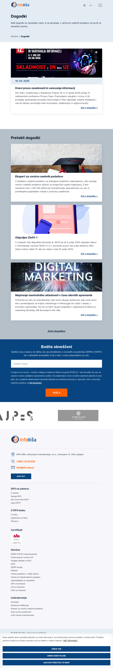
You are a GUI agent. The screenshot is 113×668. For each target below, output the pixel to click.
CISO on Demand (18, 590)
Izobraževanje (19, 597)
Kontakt (21, 476)
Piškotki (14, 570)
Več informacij (70, 640)
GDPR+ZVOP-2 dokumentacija (24, 554)
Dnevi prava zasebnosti (21, 612)
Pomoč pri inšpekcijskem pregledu (25, 577)
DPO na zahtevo (20, 488)
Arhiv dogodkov (56, 331)
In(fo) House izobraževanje (22, 615)
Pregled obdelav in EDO (21, 560)
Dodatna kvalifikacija (20, 605)
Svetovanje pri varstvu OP (22, 557)
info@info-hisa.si (25, 467)
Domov (14, 36)
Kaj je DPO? (16, 503)
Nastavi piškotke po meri (56, 662)
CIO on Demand (18, 587)
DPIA (13, 564)
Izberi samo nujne (56, 656)
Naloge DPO (16, 496)
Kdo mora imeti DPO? (20, 499)
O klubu (14, 514)
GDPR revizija (16, 567)
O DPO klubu (18, 510)
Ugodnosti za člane (19, 518)
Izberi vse (56, 649)
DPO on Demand (18, 584)
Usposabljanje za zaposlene (23, 580)
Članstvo (14, 521)
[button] (90, 5)
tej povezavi (35, 382)
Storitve (15, 549)
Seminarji (15, 602)
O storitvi (15, 493)
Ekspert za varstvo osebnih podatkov (27, 608)
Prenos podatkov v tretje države (25, 574)
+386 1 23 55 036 (25, 461)
